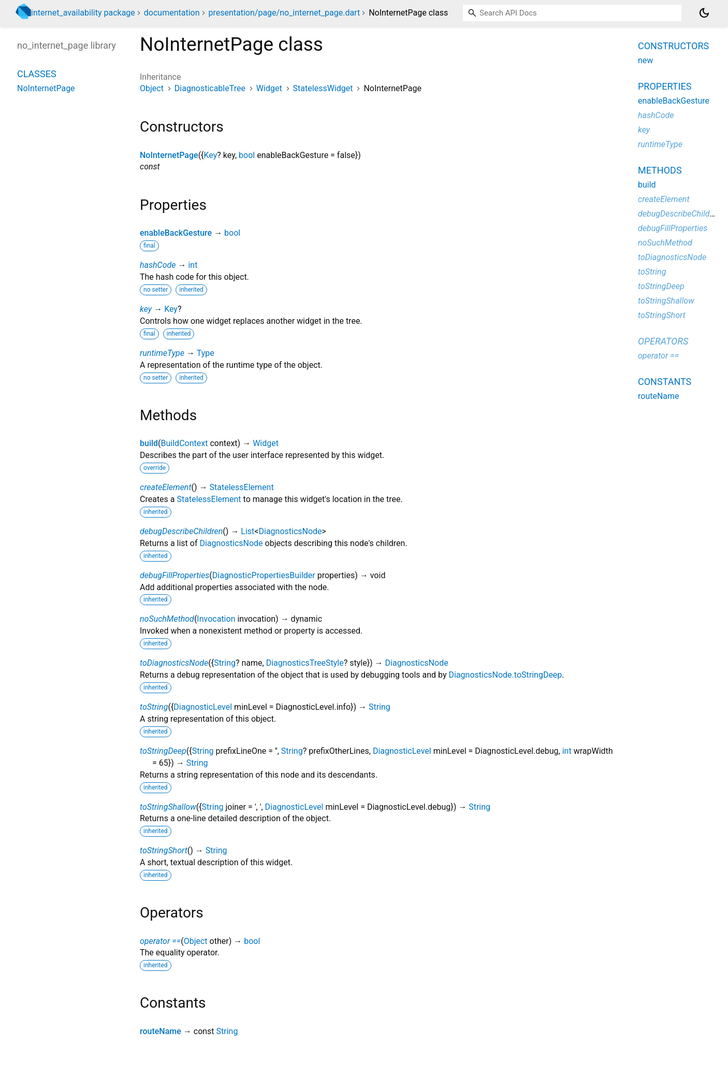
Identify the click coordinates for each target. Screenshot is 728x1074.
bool (247, 155)
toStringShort (163, 850)
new (645, 60)
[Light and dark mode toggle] (704, 13)
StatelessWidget (323, 88)
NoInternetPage (169, 155)
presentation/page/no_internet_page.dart (284, 13)
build (149, 443)
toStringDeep (163, 751)
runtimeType (162, 353)
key (146, 309)
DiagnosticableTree (209, 88)
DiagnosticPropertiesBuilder (263, 575)
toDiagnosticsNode (174, 663)
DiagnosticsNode (290, 531)
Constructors (673, 45)
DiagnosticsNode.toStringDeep (505, 675)
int (192, 265)
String (225, 663)
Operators (663, 341)
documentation (172, 13)
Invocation (216, 619)
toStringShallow (168, 807)
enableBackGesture (176, 233)
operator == (160, 941)
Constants (664, 381)
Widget (269, 88)
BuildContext (184, 443)
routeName (160, 1031)
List (247, 531)
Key (210, 155)
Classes (36, 73)
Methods (660, 170)
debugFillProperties (174, 575)
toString (154, 707)
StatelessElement (242, 487)
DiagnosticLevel (202, 707)
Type (205, 353)
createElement (166, 487)
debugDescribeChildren (181, 531)
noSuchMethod (167, 619)
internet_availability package (83, 13)
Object (152, 88)
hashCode (158, 265)
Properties (664, 86)
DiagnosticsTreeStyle (305, 663)
